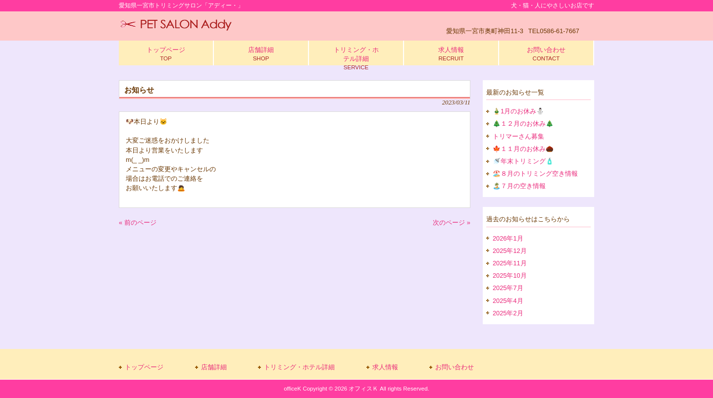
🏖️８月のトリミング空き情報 (535, 173)
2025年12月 (510, 250)
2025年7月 (508, 288)
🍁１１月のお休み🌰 (523, 148)
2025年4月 (508, 300)
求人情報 (385, 367)
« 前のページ (137, 222)
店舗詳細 (214, 367)
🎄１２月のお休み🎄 (523, 123)
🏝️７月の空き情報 (519, 186)
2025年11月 (510, 263)
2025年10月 (510, 275)
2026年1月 (508, 238)
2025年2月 (508, 313)
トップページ (144, 367)
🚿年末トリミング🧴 (523, 161)
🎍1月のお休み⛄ (518, 111)
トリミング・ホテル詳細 (299, 367)
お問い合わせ (454, 367)
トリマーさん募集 (518, 136)
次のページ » (451, 222)
